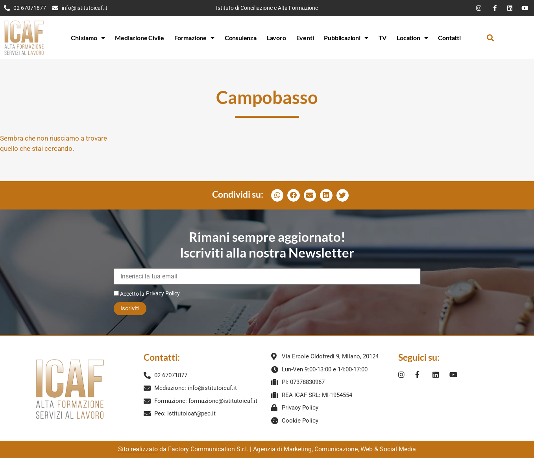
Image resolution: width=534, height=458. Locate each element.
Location (412, 38)
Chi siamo (88, 38)
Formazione (194, 38)
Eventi (305, 37)
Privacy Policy (163, 293)
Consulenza (241, 37)
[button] (490, 37)
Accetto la (129, 294)
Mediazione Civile (139, 37)
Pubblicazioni (346, 38)
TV (383, 37)
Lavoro (276, 37)
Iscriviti (130, 308)
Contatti (449, 37)
